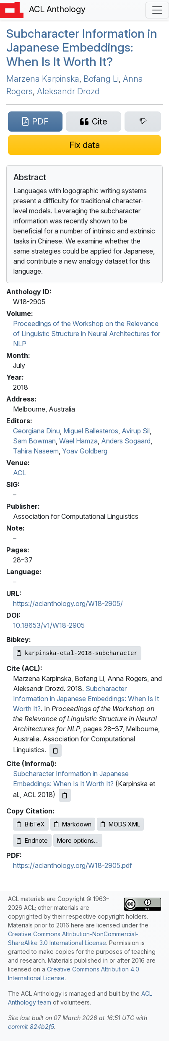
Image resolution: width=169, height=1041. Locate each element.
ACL (19, 473)
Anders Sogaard (126, 441)
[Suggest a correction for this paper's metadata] (84, 145)
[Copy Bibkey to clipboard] (77, 653)
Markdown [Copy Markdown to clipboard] (72, 824)
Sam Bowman (34, 441)
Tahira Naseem (36, 451)
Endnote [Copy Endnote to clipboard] (32, 840)
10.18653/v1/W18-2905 (49, 625)
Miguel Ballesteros (90, 431)
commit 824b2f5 (31, 1026)
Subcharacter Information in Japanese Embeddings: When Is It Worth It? (86, 698)
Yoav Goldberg (84, 451)
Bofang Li (101, 79)
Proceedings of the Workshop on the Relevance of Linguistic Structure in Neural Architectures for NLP (86, 333)
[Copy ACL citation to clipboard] (55, 750)
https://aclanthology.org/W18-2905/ (68, 603)
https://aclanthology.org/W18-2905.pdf (72, 865)
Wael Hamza (78, 441)
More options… (78, 840)
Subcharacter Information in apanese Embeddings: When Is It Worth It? (81, 47)
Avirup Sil (136, 431)
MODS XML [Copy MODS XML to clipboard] (120, 824)
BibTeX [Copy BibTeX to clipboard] (31, 824)
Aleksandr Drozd (68, 91)
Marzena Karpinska (42, 79)
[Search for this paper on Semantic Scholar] (143, 121)
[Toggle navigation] (157, 10)
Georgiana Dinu (36, 431)
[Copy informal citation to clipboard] (65, 795)
